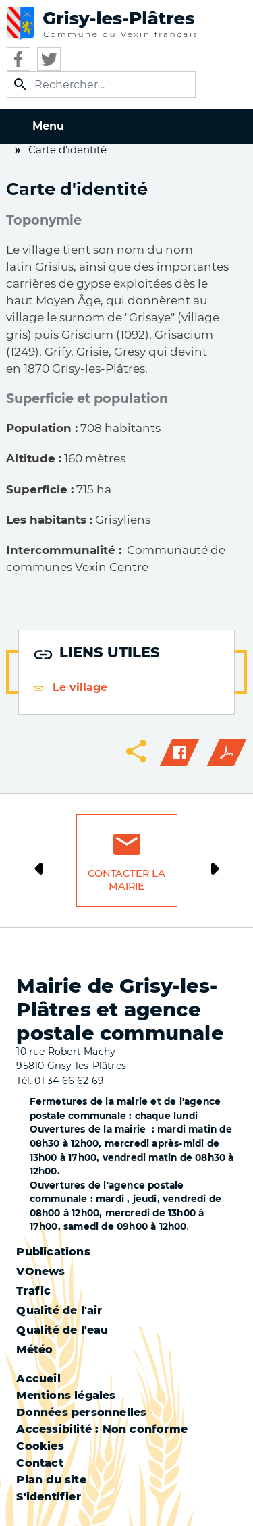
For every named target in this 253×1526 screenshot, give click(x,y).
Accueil (38, 1378)
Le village (80, 687)
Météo (34, 1349)
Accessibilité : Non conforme (102, 1429)
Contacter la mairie (127, 879)
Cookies (39, 1446)
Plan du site (51, 1479)
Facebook (18, 59)
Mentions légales (65, 1395)
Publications (53, 1251)
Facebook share (179, 752)
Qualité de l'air (59, 1310)
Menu (48, 125)
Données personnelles (81, 1412)
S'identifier (48, 1496)
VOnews (40, 1271)
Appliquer (20, 84)
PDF (226, 752)
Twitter (49, 59)
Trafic (33, 1290)
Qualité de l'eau (62, 1330)
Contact (39, 1462)
